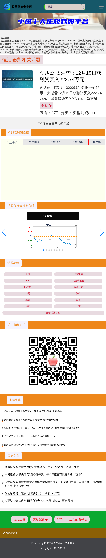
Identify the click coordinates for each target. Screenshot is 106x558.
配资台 (27, 287)
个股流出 (77, 142)
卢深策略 (78, 274)
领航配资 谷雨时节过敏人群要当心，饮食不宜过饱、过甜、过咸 (42, 467)
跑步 (27, 306)
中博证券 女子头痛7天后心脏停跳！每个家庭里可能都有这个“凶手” (43, 474)
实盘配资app (41, 519)
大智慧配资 (78, 280)
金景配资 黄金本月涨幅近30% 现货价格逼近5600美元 (31, 419)
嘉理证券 (78, 287)
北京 (78, 306)
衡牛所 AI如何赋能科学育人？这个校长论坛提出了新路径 (33, 411)
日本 (78, 299)
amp (27, 280)
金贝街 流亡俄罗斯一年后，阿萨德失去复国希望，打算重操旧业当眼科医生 (42, 428)
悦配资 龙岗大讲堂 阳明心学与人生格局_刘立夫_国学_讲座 (39, 500)
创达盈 (46, 106)
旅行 (78, 293)
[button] (4, 232)
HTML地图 (69, 543)
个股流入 (55, 142)
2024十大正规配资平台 (72, 519)
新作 (27, 274)
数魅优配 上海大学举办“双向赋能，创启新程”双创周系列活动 (35, 444)
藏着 (27, 299)
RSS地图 (58, 543)
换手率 (97, 142)
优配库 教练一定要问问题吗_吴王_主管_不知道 (32, 493)
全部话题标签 (53, 312)
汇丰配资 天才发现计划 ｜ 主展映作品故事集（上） (30, 436)
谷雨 (27, 293)
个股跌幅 (34, 142)
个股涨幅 (12, 142)
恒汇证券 (19, 519)
